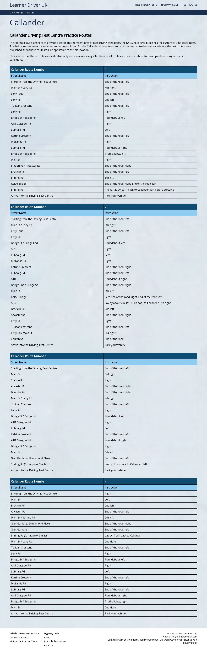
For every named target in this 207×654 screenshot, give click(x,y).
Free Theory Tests (146, 4)
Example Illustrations (55, 641)
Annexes (48, 645)
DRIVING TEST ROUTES (22, 12)
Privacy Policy (190, 642)
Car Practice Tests (19, 637)
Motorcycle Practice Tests (23, 641)
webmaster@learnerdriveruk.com (180, 636)
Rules (47, 637)
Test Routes (189, 4)
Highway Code (169, 4)
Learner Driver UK (28, 5)
